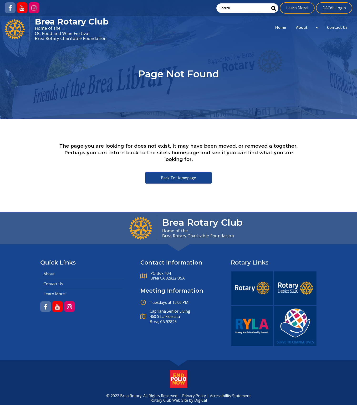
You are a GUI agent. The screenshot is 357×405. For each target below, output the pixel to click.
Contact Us (337, 27)
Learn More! (297, 7)
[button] (10, 7)
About (302, 27)
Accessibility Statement (230, 395)
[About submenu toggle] (317, 27)
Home (280, 27)
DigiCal (200, 400)
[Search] (273, 8)
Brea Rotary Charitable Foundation (71, 38)
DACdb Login (334, 7)
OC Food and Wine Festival (62, 33)
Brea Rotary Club (72, 21)
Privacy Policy (194, 395)
